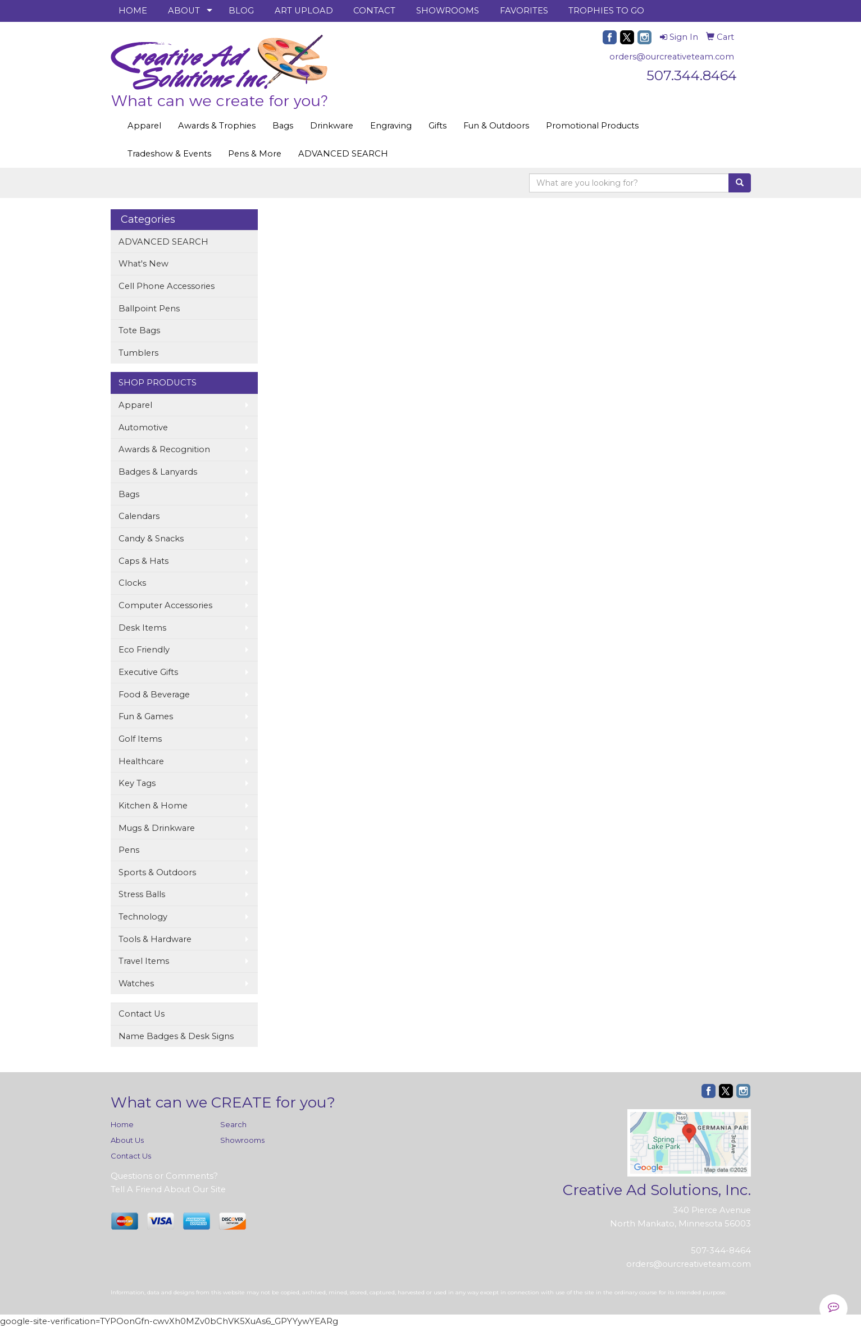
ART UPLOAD (304, 11)
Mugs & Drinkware (157, 828)
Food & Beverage (154, 695)
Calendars (139, 516)
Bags (282, 126)
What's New (143, 264)
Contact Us (142, 1014)
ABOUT (184, 11)
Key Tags (137, 783)
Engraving (391, 126)
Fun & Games (146, 716)
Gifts (438, 126)
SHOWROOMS (447, 11)
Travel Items (144, 961)
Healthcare (141, 761)
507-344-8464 (721, 1251)
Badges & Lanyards (158, 472)
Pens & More (254, 154)
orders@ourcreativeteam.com (671, 57)
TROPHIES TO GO (606, 11)
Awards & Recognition (164, 449)
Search (233, 1124)
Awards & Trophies (217, 126)
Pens (129, 850)
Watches (136, 983)
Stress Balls (142, 894)
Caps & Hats (143, 561)
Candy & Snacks (151, 539)
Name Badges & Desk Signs (176, 1036)
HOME (133, 11)
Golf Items (140, 739)
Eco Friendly (144, 650)
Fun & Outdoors (496, 126)
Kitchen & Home (153, 806)
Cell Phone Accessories (167, 286)
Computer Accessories (165, 605)
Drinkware (331, 126)
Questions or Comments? (164, 1176)
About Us (127, 1140)
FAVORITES (524, 11)
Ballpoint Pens (149, 309)
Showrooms (242, 1140)
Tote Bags (139, 330)
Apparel (144, 126)
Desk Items (142, 628)
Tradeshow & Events (169, 154)
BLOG (241, 11)
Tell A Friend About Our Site (168, 1189)
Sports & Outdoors (157, 872)
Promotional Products (592, 126)
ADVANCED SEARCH (343, 154)
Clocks (132, 583)
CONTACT (374, 11)
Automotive (143, 427)
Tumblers (138, 353)
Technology (143, 917)
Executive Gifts (148, 672)
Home (122, 1124)
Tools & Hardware (155, 939)
